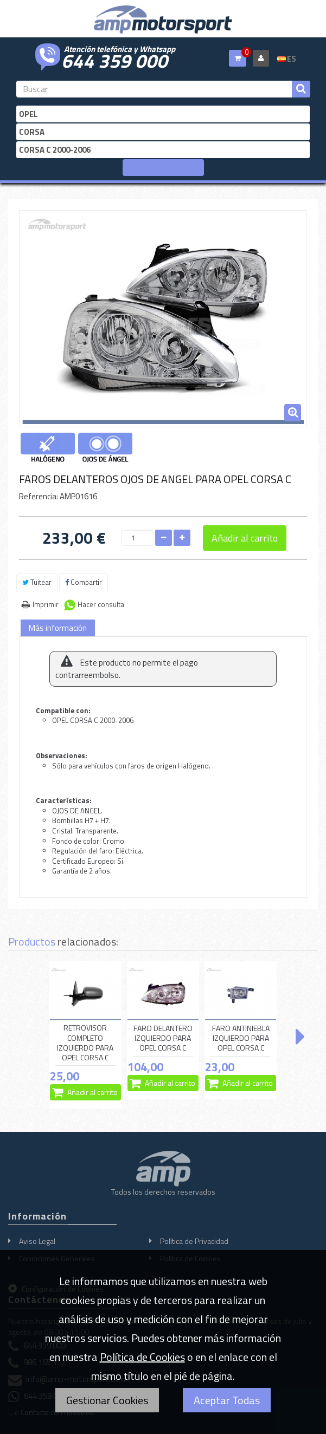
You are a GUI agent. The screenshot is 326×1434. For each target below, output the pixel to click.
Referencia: (38, 496)
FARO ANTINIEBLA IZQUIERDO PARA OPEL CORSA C (241, 1038)
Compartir (83, 582)
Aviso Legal (37, 1241)
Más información (58, 628)
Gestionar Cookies (107, 1400)
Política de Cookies (142, 1356)
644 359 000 (114, 59)
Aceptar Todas (227, 1400)
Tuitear (37, 582)
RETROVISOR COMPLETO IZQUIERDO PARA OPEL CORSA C (85, 1043)
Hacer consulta (101, 604)
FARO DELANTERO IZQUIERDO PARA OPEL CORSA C (163, 1038)
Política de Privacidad (194, 1241)
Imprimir (46, 604)
